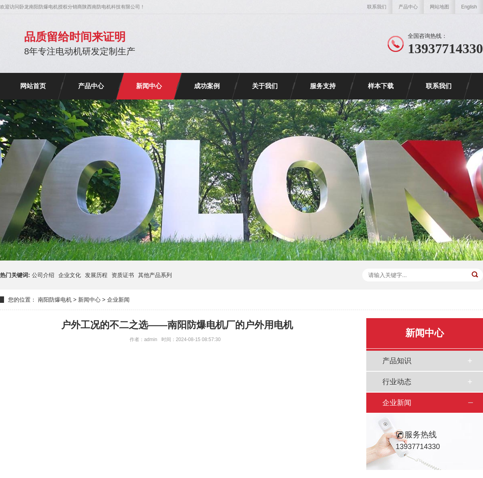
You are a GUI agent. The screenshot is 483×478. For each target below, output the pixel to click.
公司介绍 (43, 275)
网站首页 (33, 86)
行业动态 (396, 382)
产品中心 (408, 7)
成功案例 (207, 86)
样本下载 (381, 86)
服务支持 (323, 86)
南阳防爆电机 (55, 299)
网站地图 (439, 7)
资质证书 (122, 275)
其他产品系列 (155, 275)
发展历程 (96, 275)
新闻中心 (149, 86)
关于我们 (265, 86)
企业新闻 (118, 299)
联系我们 (376, 7)
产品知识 (396, 361)
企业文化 (69, 275)
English (469, 7)
